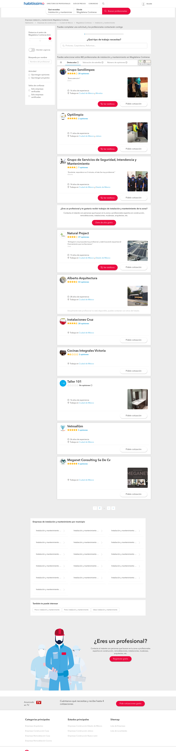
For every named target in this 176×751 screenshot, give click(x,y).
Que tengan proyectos (40, 78)
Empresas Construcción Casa (37, 731)
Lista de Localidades (118, 731)
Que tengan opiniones (40, 75)
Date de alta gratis (104, 223)
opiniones (83, 74)
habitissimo (29, 23)
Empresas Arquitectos (34, 726)
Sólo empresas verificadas (37, 90)
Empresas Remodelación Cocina (38, 741)
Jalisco (98, 136)
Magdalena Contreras (84, 23)
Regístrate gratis (120, 659)
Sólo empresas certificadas (37, 96)
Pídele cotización (133, 104)
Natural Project (78, 233)
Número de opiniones (116, 63)
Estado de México (103, 187)
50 (40, 41)
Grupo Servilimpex (81, 70)
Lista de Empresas (117, 726)
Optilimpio (75, 115)
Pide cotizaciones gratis (130, 704)
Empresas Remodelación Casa (37, 736)
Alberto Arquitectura (82, 278)
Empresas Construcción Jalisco (80, 731)
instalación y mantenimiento (47, 610)
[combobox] (59, 11)
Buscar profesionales (115, 11)
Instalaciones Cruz (80, 319)
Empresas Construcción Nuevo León (82, 736)
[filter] (40, 38)
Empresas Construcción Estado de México (85, 726)
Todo (50, 41)
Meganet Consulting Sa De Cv (88, 460)
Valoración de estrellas (92, 63)
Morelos (99, 93)
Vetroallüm (75, 426)
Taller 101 (74, 381)
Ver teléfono (108, 104)
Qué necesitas (54, 10)
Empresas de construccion (46, 23)
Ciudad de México (66, 23)
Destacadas (72, 63)
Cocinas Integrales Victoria (86, 350)
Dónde (79, 10)
